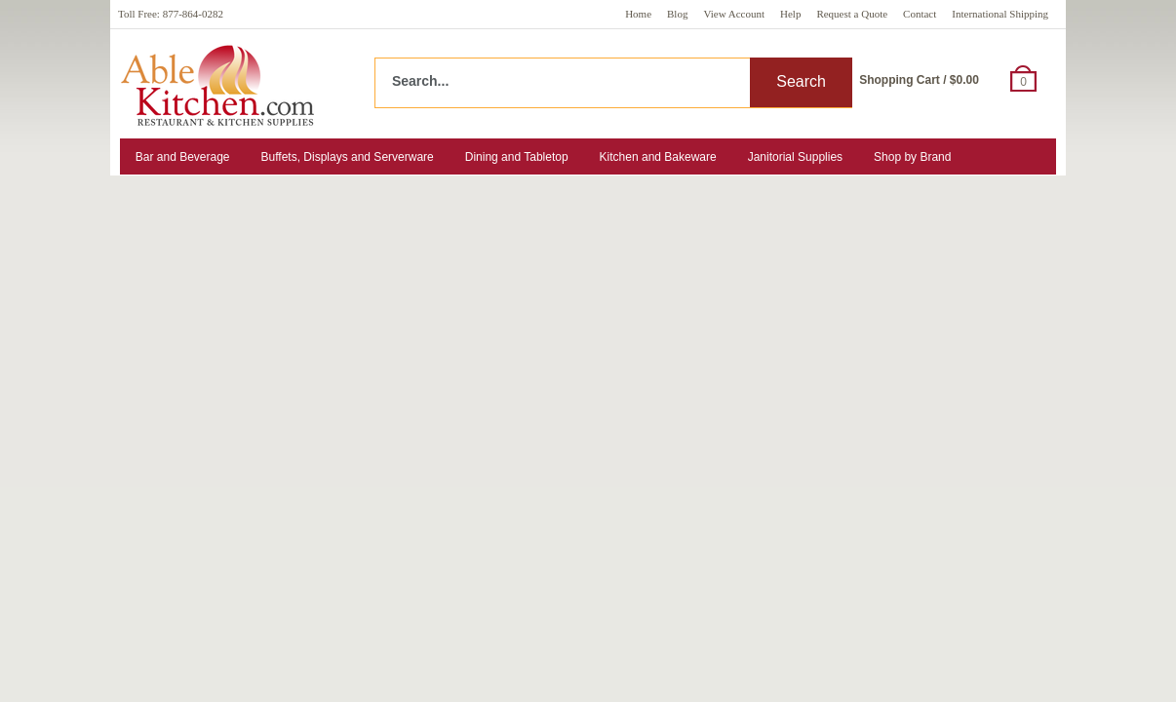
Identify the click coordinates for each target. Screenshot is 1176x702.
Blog (677, 14)
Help (790, 14)
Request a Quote (851, 14)
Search (801, 81)
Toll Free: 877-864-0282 (170, 14)
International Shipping (1000, 14)
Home (638, 14)
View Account (733, 14)
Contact (919, 14)
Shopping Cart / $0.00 (919, 80)
